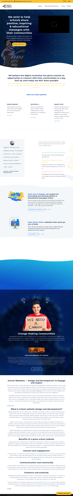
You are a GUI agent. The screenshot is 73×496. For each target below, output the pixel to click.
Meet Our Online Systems (51, 5)
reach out (45, 484)
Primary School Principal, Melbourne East (53, 151)
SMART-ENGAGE (12, 103)
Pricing (63, 5)
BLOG (64, 1)
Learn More (32, 233)
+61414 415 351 (8, 1)
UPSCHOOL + (35, 103)
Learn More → (10, 114)
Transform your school (35, 208)
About (40, 5)
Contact (69, 5)
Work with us (18, 43)
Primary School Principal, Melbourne (52, 170)
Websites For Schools (27, 494)
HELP (69, 1)
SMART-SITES (58, 103)
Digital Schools (32, 335)
